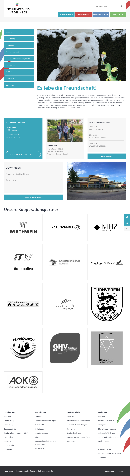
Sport (100, 445)
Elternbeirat (10, 65)
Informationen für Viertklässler (78, 421)
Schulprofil (39, 425)
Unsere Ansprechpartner (21, 154)
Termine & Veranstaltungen (45, 421)
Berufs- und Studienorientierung (110, 437)
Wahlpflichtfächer (104, 449)
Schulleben (39, 429)
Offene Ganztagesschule (107, 429)
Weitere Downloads (33, 197)
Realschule (118, 14)
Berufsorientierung (74, 433)
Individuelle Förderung (106, 433)
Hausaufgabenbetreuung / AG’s (78, 437)
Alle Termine (106, 156)
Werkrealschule (100, 14)
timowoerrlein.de (22, 471)
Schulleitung (10, 38)
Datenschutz (109, 471)
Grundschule (83, 14)
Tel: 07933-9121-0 (12, 135)
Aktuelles (9, 32)
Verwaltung (10, 45)
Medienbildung (103, 441)
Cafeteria (9, 72)
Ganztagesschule (41, 433)
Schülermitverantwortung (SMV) (18, 58)
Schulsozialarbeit (12, 52)
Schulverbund (66, 14)
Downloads (10, 85)
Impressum (122, 471)
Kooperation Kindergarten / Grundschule (45, 442)
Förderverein (10, 78)
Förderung (39, 437)
